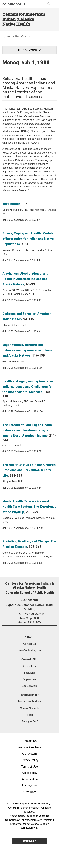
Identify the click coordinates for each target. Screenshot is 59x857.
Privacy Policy (29, 760)
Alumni (29, 714)
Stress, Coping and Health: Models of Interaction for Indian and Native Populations (28, 238)
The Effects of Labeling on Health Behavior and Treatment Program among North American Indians (27, 430)
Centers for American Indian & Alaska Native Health (23, 19)
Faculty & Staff (29, 721)
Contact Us (29, 644)
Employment (29, 679)
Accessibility (29, 772)
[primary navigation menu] (53, 4)
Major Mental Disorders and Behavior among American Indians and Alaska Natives (27, 350)
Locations (29, 672)
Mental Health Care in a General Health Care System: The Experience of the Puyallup (29, 506)
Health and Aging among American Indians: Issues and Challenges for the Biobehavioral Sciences (27, 386)
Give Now (29, 792)
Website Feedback (29, 747)
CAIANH (29, 637)
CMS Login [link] (29, 840)
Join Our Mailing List (29, 650)
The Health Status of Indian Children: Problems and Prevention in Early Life (29, 470)
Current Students (29, 708)
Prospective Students (29, 701)
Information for (30, 695)
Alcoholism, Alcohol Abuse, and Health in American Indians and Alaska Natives (25, 279)
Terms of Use (29, 766)
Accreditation (29, 686)
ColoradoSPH (29, 659)
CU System (29, 753)
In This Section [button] (29, 50)
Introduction (11, 204)
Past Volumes (23, 36)
